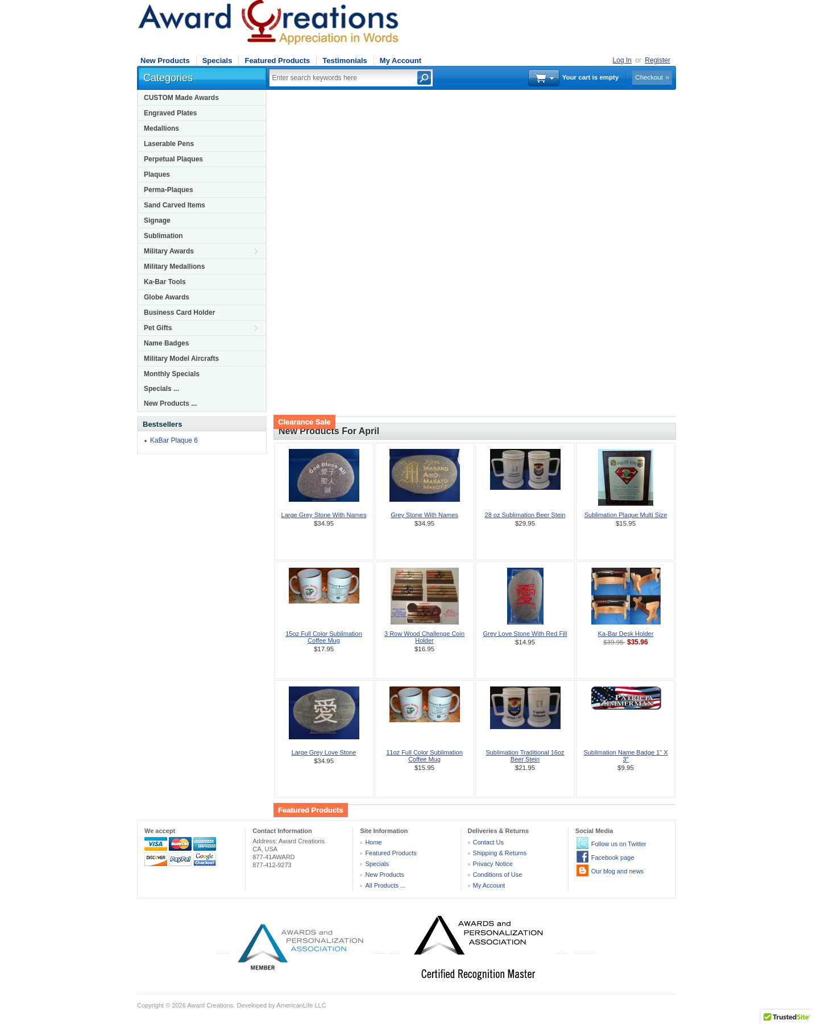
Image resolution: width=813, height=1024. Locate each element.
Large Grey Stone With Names (324, 514)
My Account (400, 60)
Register (657, 60)
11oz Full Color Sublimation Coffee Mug (424, 756)
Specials (217, 60)
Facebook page (612, 857)
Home (373, 842)
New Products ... (170, 403)
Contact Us (488, 842)
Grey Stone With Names (424, 514)
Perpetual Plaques (173, 159)
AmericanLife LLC (301, 1005)
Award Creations (210, 1005)
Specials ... (161, 389)
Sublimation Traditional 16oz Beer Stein (525, 756)
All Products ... (385, 885)
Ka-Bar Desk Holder (626, 633)
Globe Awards (166, 297)
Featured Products (277, 60)
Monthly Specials (172, 374)
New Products (165, 60)
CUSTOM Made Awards (181, 98)
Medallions (161, 128)
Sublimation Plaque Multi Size (625, 514)
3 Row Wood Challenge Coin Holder (424, 637)
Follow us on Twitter (618, 843)
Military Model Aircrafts (181, 359)
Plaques (157, 174)
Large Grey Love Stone (324, 752)
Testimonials (344, 60)
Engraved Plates (170, 113)
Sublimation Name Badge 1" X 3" (625, 756)
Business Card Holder (179, 313)
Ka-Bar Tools (165, 282)
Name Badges (166, 343)
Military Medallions (174, 266)
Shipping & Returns (500, 853)
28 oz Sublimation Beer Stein (525, 514)
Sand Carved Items (174, 205)
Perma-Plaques (168, 190)
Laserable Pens (169, 144)
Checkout (649, 77)
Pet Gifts (158, 328)
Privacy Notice (493, 863)
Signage (157, 220)
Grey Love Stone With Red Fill (525, 633)
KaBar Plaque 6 (174, 440)
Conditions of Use (497, 874)
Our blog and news (617, 871)
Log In (622, 60)
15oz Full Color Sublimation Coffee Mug (323, 637)
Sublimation (163, 236)
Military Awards (169, 251)
